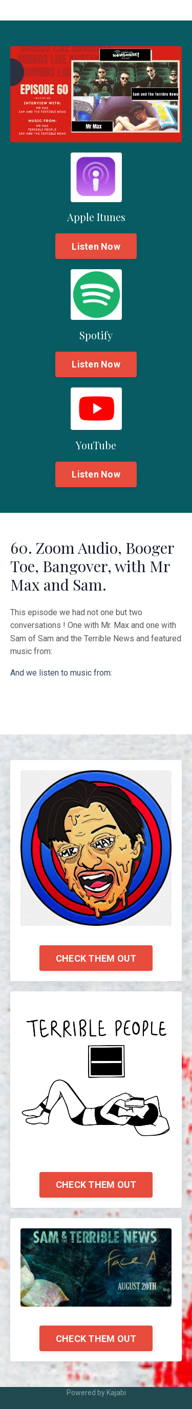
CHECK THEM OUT (96, 958)
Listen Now (96, 246)
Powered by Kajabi (96, 1393)
